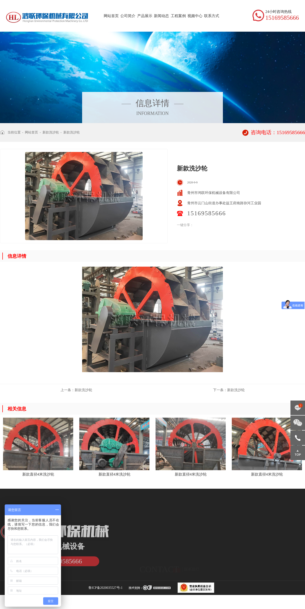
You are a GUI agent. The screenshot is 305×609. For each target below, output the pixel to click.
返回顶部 (297, 453)
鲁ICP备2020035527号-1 (105, 588)
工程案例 (178, 16)
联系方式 (211, 16)
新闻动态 (161, 16)
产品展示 (144, 16)
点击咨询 (297, 408)
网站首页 (111, 16)
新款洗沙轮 (50, 132)
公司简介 (127, 16)
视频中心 (194, 16)
